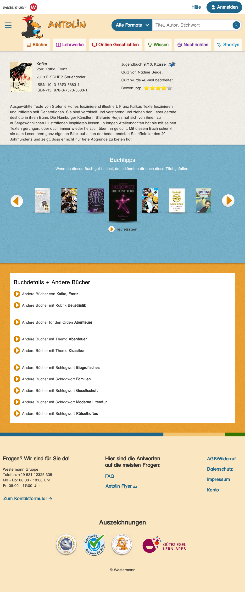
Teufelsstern (126, 229)
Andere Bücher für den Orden (57, 322)
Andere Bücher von (50, 294)
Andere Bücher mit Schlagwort (61, 367)
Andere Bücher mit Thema (54, 339)
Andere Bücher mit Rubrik (54, 305)
